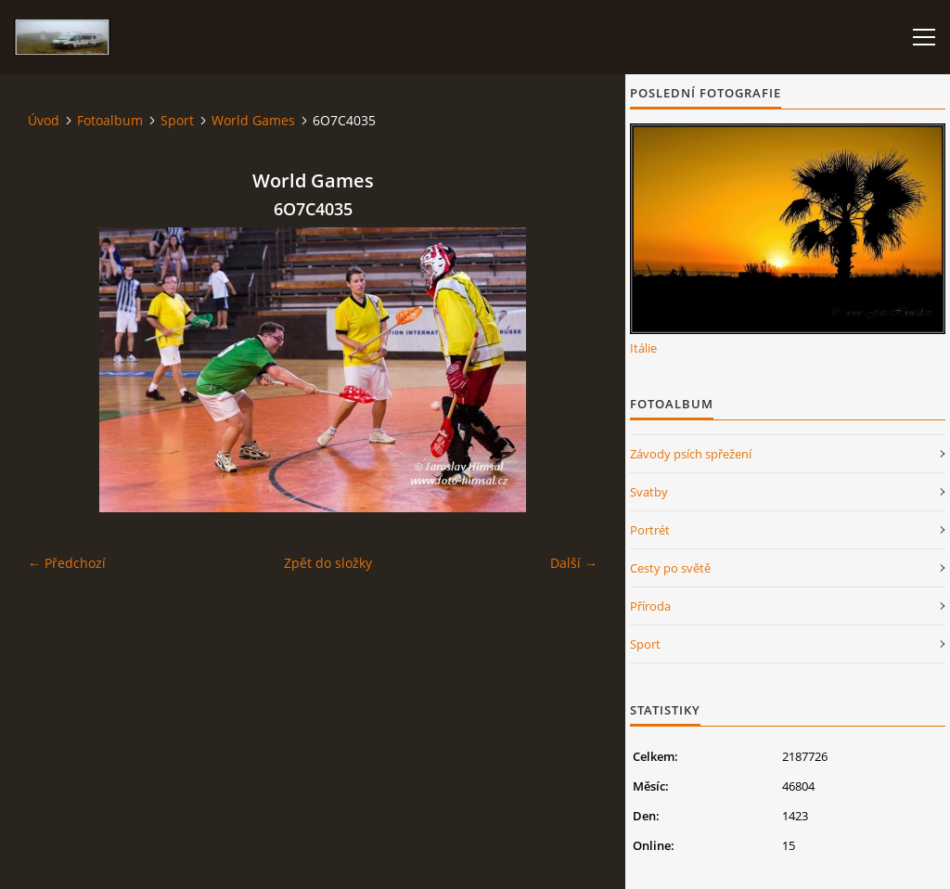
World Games (253, 120)
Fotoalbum (110, 120)
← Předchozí (67, 563)
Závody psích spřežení (690, 453)
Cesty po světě (670, 568)
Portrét (650, 530)
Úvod (43, 120)
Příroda (650, 606)
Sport (177, 120)
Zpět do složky (328, 563)
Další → (573, 563)
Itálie (643, 348)
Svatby (649, 491)
